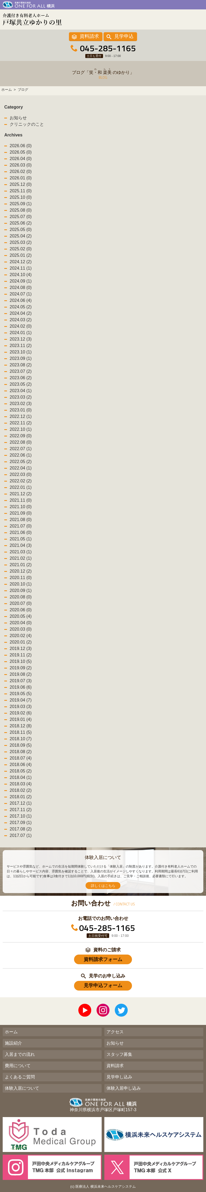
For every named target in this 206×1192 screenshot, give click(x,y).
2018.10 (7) (21, 738)
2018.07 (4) (21, 758)
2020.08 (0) (21, 597)
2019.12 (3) (21, 648)
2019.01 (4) (21, 719)
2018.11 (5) (21, 732)
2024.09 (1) (21, 281)
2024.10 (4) (21, 274)
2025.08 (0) (21, 210)
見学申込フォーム (103, 985)
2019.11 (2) (21, 655)
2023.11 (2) (21, 345)
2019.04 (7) (21, 700)
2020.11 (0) (21, 577)
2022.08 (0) (21, 442)
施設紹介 (13, 1043)
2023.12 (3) (21, 339)
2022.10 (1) (21, 429)
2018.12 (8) (21, 726)
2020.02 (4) (21, 635)
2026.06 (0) (21, 145)
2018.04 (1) (21, 777)
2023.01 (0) (21, 410)
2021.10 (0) (21, 506)
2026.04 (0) (21, 158)
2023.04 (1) (21, 390)
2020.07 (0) (21, 603)
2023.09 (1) (21, 358)
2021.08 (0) (21, 519)
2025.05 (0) (21, 229)
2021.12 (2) (21, 494)
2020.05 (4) (21, 616)
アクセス (115, 1032)
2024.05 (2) (21, 307)
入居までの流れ (20, 1054)
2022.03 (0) (21, 474)
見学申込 (124, 36)
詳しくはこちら (103, 886)
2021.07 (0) (21, 526)
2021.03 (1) (21, 552)
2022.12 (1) (21, 416)
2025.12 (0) (21, 184)
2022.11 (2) (21, 423)
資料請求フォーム (103, 959)
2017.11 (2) (21, 809)
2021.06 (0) (21, 532)
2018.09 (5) (21, 745)
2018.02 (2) (21, 790)
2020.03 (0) (21, 629)
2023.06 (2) (21, 377)
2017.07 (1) (21, 835)
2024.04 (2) (21, 313)
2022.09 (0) (21, 436)
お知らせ (18, 117)
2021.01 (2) (21, 564)
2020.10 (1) (21, 584)
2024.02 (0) (21, 326)
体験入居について (22, 1088)
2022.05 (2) (21, 461)
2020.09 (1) (21, 590)
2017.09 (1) (21, 822)
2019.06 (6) (21, 687)
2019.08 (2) (21, 674)
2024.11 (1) (21, 268)
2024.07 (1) (21, 294)
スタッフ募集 (119, 1054)
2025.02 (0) (21, 249)
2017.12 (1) (21, 803)
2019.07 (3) (21, 680)
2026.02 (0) (21, 171)
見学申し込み (119, 1077)
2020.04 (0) (21, 622)
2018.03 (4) (21, 784)
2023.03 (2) (21, 397)
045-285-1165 (108, 48)
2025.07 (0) (21, 216)
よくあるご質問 (20, 1077)
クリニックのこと (27, 124)
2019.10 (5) (21, 661)
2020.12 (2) (21, 571)
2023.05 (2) (21, 384)
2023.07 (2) (21, 371)
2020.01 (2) (21, 642)
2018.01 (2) (21, 796)
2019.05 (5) (21, 693)
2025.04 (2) (21, 236)
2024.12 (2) (21, 261)
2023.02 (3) (21, 403)
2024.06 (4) (21, 300)
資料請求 (89, 36)
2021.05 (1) (21, 539)
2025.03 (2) (21, 242)
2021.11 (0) (21, 500)
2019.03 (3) (21, 706)
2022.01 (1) (21, 487)
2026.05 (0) (21, 152)
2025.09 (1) (21, 203)
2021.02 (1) (21, 558)
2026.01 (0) (21, 178)
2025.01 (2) (21, 255)
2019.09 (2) (21, 668)
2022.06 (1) (21, 455)
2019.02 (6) (21, 713)
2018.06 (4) (21, 764)
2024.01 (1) (21, 332)
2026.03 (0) (21, 165)
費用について (18, 1065)
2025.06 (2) (21, 223)
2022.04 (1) (21, 468)
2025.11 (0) (21, 191)
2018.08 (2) (21, 751)
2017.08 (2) (21, 829)
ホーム (11, 1032)
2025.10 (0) (21, 197)
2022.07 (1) (21, 448)
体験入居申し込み (123, 1088)
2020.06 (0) (21, 610)
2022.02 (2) (21, 481)
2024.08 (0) (21, 287)
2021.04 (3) (21, 545)
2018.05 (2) (21, 771)
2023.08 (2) (21, 365)
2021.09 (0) (21, 513)
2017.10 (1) (21, 816)
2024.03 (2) (21, 319)
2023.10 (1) (21, 352)
